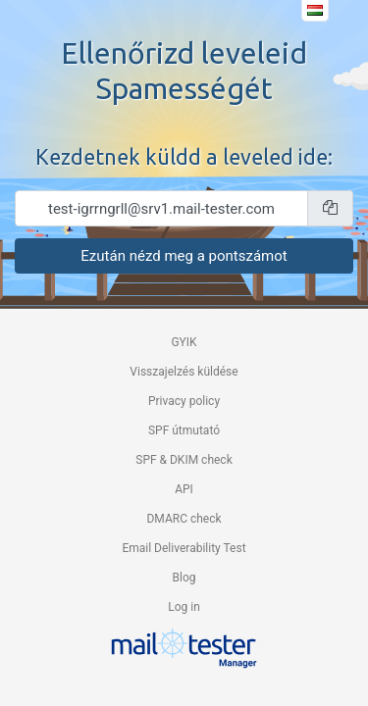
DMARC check (183, 519)
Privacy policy (184, 401)
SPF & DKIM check (183, 460)
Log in (184, 607)
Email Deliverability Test (183, 548)
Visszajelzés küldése (183, 371)
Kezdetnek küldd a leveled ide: (184, 157)
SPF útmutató (184, 430)
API (184, 489)
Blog (184, 577)
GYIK (183, 342)
